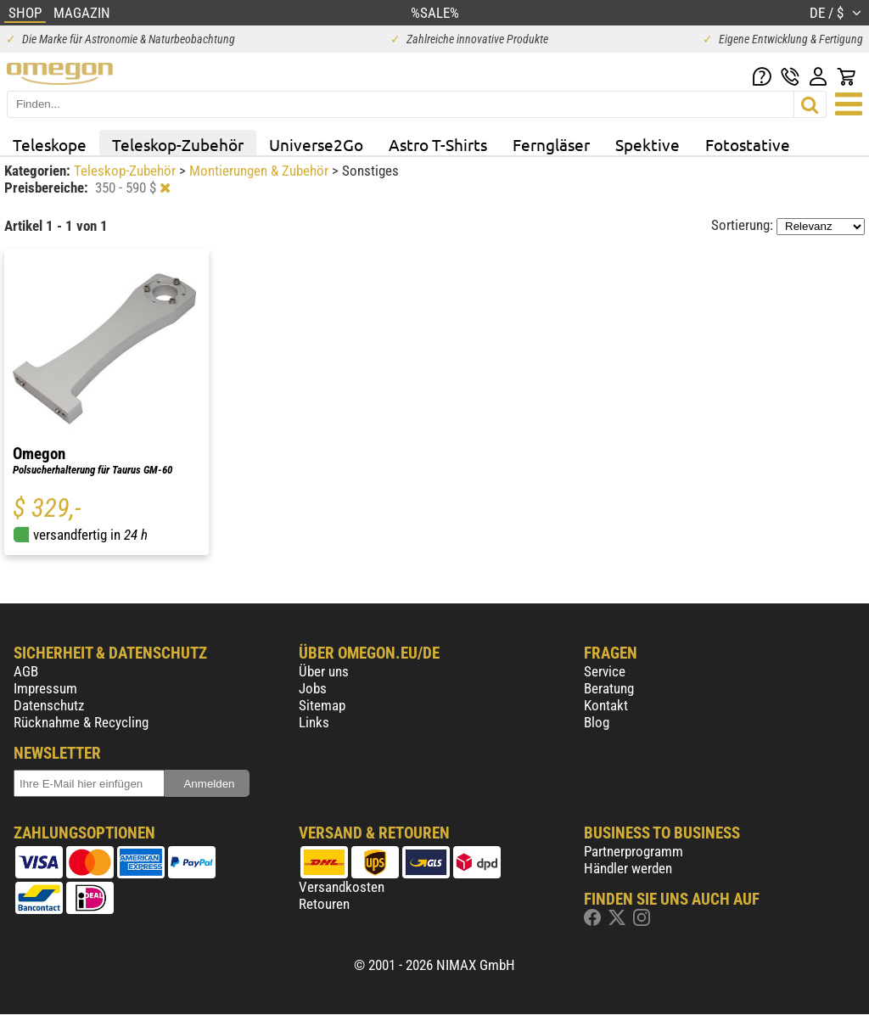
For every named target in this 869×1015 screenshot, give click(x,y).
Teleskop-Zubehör (178, 144)
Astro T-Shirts (438, 144)
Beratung (609, 688)
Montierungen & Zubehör (260, 170)
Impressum (45, 688)
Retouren (324, 903)
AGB (26, 671)
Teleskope (50, 144)
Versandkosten (341, 886)
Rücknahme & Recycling (81, 722)
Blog (596, 722)
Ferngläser (551, 144)
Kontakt (606, 705)
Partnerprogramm (633, 851)
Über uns (324, 671)
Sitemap (322, 705)
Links (314, 722)
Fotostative (747, 144)
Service (604, 671)
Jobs (313, 688)
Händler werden (628, 868)
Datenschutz (49, 705)
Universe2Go (316, 144)
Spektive (647, 144)
